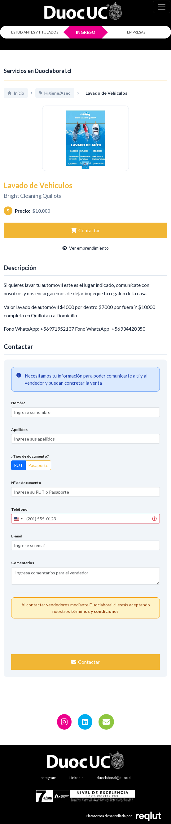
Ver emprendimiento (85, 255)
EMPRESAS (136, 32)
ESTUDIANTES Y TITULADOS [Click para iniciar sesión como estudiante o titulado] (34, 32)
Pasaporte (38, 472)
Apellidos (19, 436)
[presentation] (85, 642)
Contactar (85, 237)
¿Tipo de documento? (30, 463)
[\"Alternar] (161, 7)
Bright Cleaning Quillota (33, 202)
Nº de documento (26, 489)
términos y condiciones (95, 618)
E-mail (16, 543)
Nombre (18, 410)
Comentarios (22, 569)
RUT (18, 472)
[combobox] (17, 525)
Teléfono (19, 516)
